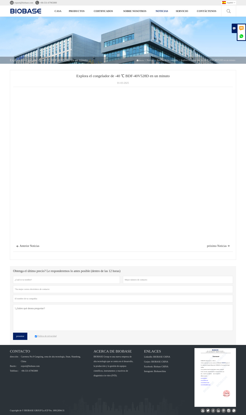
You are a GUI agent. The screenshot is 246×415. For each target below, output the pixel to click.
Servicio (182, 11)
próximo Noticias (218, 246)
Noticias (162, 11)
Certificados (103, 11)
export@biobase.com (23, 3)
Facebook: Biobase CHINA (156, 366)
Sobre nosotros (134, 11)
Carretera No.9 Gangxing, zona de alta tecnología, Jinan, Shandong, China (51, 359)
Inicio (140, 60)
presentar (20, 336)
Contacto (20, 351)
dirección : (14, 356)
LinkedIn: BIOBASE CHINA (157, 357)
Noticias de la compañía (167, 60)
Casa (58, 11)
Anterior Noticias (27, 246)
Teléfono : (14, 371)
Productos (77, 11)
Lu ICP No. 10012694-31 (53, 410)
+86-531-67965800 (48, 3)
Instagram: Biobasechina (155, 371)
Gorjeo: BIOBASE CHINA (156, 362)
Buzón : (13, 366)
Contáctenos (206, 11)
